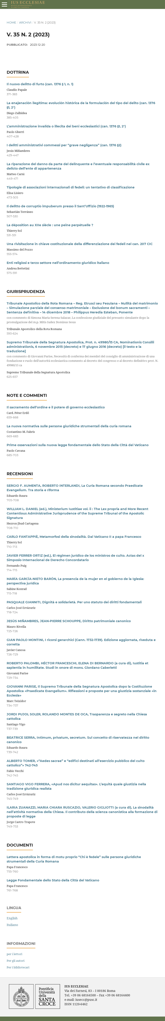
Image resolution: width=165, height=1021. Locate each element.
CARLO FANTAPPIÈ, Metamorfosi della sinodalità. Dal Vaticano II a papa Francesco (74, 537)
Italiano (12, 925)
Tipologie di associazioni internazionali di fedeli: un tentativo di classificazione (71, 187)
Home (11, 22)
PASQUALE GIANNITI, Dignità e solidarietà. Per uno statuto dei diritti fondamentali (74, 602)
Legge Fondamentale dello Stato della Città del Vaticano (53, 880)
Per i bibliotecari (18, 967)
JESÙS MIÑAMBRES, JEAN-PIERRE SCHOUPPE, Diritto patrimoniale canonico (69, 621)
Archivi (25, 22)
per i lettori (14, 954)
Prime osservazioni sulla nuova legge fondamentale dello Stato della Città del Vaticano (78, 445)
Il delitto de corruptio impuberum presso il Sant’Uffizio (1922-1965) (60, 206)
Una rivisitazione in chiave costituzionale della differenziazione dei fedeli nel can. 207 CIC (80, 244)
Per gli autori (15, 961)
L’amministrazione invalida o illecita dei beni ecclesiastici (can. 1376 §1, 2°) (66, 126)
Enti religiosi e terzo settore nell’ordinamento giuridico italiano (58, 263)
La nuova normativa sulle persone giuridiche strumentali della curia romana (69, 426)
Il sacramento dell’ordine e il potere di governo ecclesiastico (56, 407)
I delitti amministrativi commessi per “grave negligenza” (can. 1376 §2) (64, 145)
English (12, 918)
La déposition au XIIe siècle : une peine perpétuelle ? (50, 225)
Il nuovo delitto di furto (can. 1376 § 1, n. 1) (40, 84)
